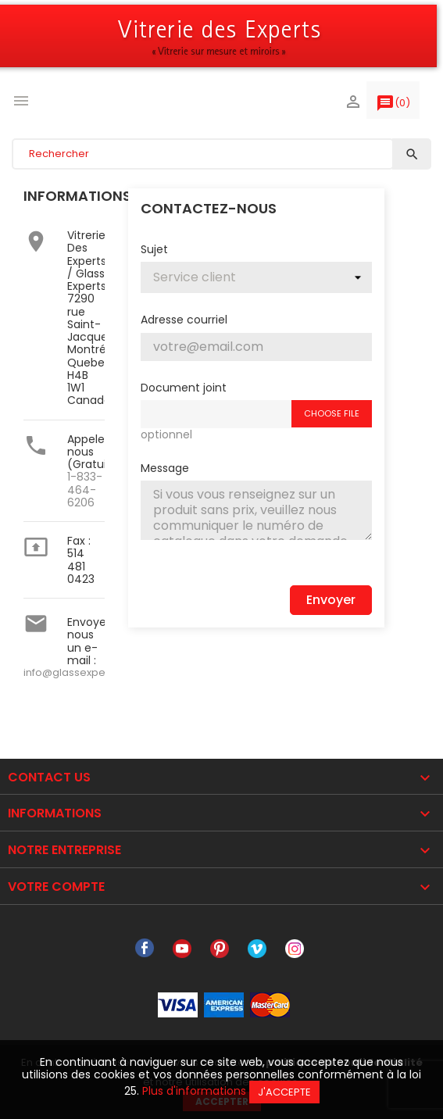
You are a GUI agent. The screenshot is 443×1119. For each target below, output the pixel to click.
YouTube (182, 948)
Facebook (144, 948)
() (393, 106)
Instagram (294, 948)
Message (165, 467)
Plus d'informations (194, 1091)
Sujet (154, 248)
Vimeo (257, 948)
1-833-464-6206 (84, 489)
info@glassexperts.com (83, 672)
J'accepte (284, 1092)
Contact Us (49, 777)
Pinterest (219, 948)
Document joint (184, 387)
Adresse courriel (184, 319)
